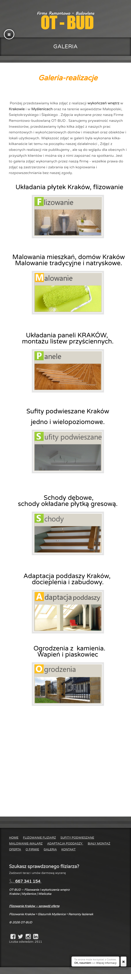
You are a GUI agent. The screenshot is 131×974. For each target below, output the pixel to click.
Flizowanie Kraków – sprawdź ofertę (34, 906)
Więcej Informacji (106, 963)
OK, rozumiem (82, 963)
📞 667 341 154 (25, 881)
